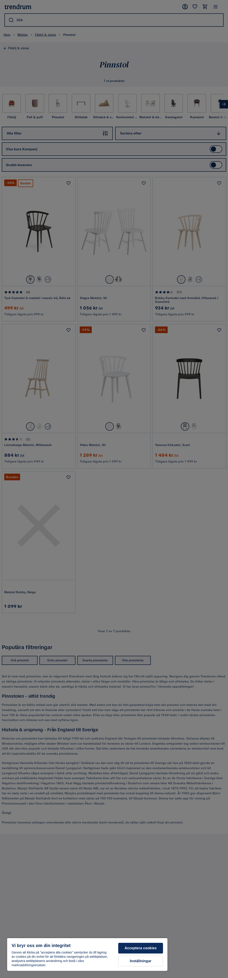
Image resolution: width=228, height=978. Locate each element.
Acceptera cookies (141, 948)
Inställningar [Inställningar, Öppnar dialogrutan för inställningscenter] (140, 961)
